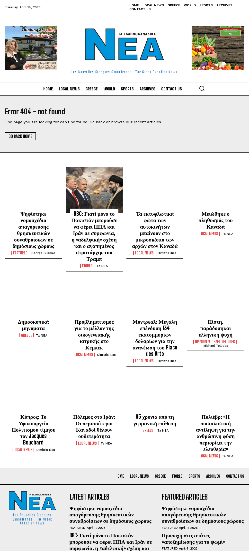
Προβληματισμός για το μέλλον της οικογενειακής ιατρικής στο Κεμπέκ (94, 315)
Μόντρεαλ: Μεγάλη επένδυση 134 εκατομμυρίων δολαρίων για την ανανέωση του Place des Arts (155, 317)
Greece (26, 314)
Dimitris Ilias (167, 241)
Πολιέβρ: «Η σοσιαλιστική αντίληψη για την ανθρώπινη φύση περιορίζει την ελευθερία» (215, 400)
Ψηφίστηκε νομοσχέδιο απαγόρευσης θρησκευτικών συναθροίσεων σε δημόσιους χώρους (33, 224)
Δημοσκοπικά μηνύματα (33, 307)
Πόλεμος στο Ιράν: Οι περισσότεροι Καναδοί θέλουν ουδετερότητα (94, 395)
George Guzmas (43, 241)
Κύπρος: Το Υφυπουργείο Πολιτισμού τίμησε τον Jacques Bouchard (33, 397)
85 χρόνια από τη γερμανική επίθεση (154, 392)
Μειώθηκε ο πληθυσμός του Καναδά (216, 216)
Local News (144, 241)
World (87, 252)
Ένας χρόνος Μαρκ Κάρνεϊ (187, 509)
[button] (202, 88)
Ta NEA (102, 252)
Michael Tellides (215, 323)
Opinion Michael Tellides (215, 319)
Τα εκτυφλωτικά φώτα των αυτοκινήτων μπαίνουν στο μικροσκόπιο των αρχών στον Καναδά (155, 224)
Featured (20, 241)
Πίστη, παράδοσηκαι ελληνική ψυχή (215, 309)
